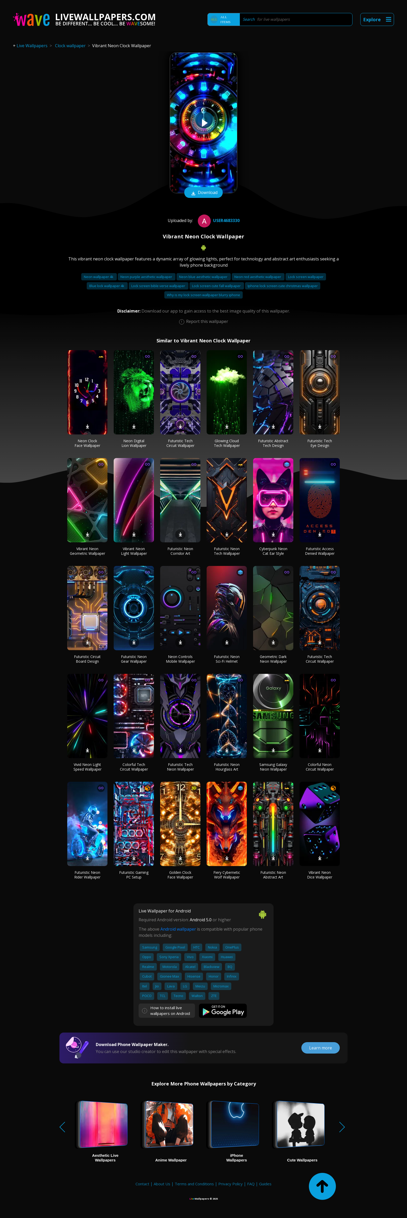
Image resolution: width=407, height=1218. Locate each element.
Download (203, 193)
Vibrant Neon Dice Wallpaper (319, 875)
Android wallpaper (178, 929)
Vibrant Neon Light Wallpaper (134, 551)
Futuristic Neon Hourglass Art (227, 767)
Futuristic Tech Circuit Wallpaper (180, 443)
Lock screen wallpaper (305, 276)
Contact (142, 1183)
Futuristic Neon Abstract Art (273, 875)
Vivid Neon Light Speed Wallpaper (87, 767)
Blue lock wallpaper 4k (107, 285)
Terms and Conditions (194, 1183)
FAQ (251, 1183)
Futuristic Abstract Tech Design (273, 443)
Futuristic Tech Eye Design (319, 443)
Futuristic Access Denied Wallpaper (320, 551)
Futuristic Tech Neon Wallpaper (180, 767)
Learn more (320, 1048)
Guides (265, 1183)
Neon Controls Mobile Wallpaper (180, 659)
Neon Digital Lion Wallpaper (133, 443)
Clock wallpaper (70, 46)
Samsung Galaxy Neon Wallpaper (273, 767)
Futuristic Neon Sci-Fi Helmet (227, 659)
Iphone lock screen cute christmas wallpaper (283, 285)
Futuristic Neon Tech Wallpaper (227, 551)
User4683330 (218, 220)
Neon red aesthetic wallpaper (258, 276)
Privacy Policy (230, 1183)
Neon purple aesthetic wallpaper (146, 276)
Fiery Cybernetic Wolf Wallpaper (226, 875)
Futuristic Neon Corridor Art (180, 551)
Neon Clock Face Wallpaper (87, 443)
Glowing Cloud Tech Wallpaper (227, 443)
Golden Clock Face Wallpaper (180, 875)
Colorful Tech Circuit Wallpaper (134, 767)
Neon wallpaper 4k (99, 276)
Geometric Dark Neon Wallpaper (273, 659)
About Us (162, 1183)
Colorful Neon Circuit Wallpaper (320, 767)
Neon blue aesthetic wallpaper (203, 276)
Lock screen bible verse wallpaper (158, 285)
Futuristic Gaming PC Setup (133, 875)
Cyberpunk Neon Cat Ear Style (273, 551)
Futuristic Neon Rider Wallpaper (87, 875)
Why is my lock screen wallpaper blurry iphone (203, 295)
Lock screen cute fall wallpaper (216, 285)
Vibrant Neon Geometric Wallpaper (87, 551)
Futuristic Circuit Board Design (87, 659)
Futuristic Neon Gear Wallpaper (134, 659)
